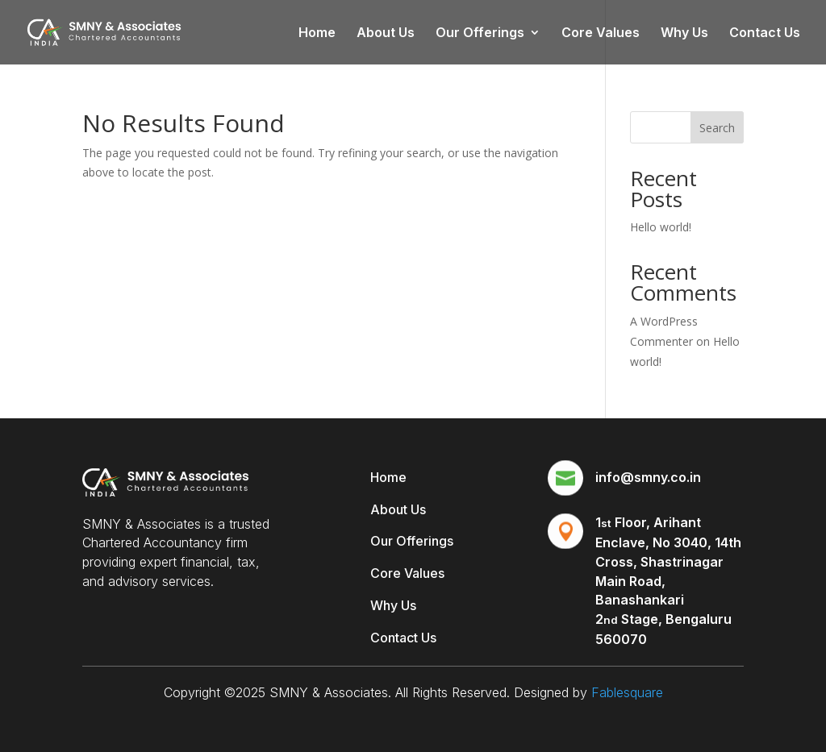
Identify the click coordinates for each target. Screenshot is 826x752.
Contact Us (764, 33)
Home (317, 33)
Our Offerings (480, 33)
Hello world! (660, 227)
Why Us (684, 33)
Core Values (600, 33)
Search (717, 127)
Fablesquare (627, 692)
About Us (386, 33)
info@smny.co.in (648, 477)
